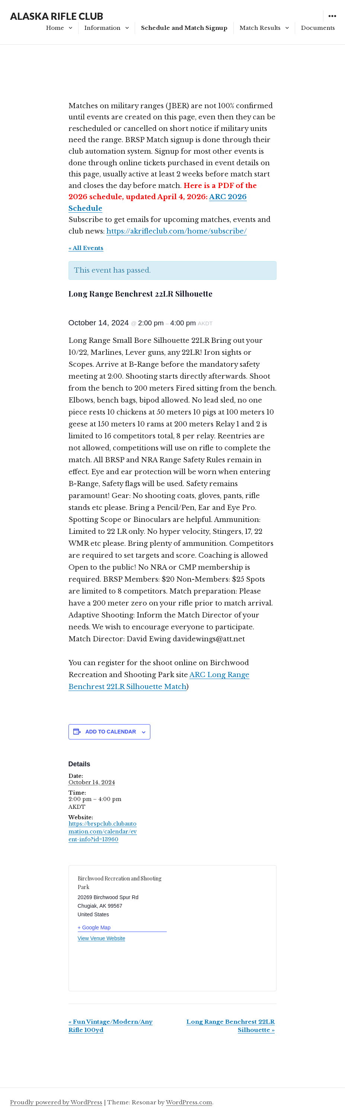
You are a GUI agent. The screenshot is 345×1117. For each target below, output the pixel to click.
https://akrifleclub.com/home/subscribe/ (176, 231)
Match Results (260, 27)
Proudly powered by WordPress (56, 1102)
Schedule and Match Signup (184, 27)
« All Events (85, 247)
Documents (318, 27)
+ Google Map (94, 927)
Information (102, 27)
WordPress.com (189, 1102)
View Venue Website (101, 938)
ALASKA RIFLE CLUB (56, 16)
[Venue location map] (220, 922)
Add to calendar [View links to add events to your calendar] (110, 732)
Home (55, 27)
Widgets (332, 21)
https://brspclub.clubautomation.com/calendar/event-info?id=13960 (102, 831)
